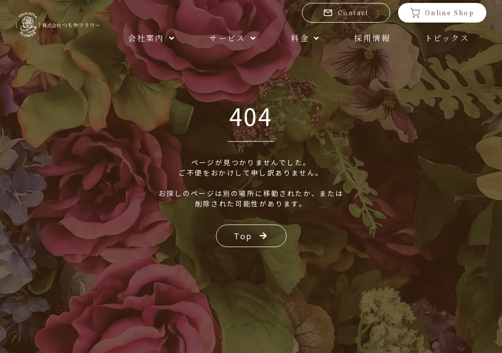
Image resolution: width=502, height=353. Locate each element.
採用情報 (372, 38)
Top (251, 236)
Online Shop (442, 13)
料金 (305, 38)
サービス (232, 38)
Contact (346, 13)
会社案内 (151, 38)
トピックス (447, 38)
